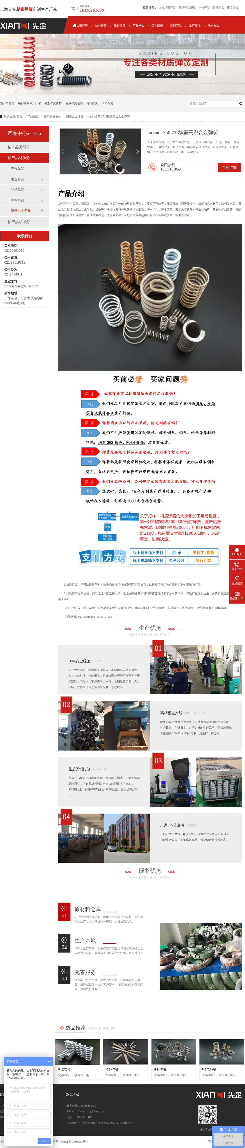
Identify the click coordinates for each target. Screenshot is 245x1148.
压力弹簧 (107, 103)
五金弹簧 (17, 168)
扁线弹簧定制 (74, 103)
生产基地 (194, 25)
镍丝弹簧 (17, 200)
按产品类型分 (19, 147)
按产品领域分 (19, 222)
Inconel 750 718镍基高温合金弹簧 (109, 116)
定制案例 (157, 25)
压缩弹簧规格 (187, 7)
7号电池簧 (209, 1069)
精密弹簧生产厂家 (29, 103)
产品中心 (138, 25)
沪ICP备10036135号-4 (74, 1141)
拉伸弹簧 (218, 7)
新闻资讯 (176, 25)
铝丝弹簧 (17, 189)
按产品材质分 (53, 116)
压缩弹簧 (232, 7)
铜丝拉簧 (92, 103)
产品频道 (33, 116)
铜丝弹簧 (17, 179)
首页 (20, 116)
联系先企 (213, 25)
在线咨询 (229, 168)
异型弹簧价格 (53, 103)
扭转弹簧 (204, 7)
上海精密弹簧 (167, 7)
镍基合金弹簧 (75, 116)
